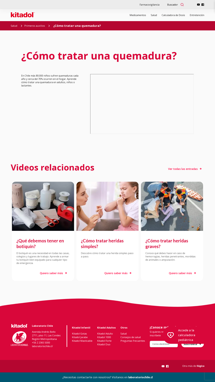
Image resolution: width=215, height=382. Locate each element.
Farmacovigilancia (149, 4)
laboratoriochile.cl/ (42, 346)
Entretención (197, 15)
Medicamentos (138, 15)
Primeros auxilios (39, 26)
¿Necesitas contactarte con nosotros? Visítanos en (107, 377)
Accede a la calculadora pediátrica (181, 335)
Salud (154, 15)
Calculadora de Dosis (173, 15)
